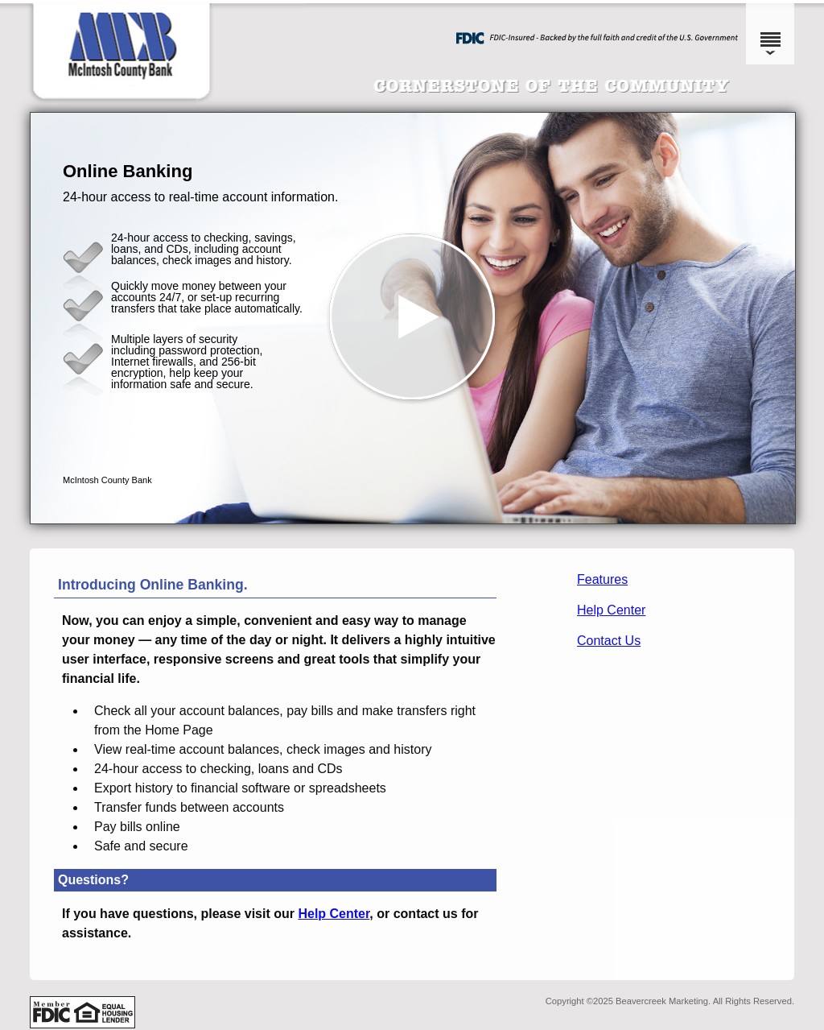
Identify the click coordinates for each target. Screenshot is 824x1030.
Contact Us (609, 640)
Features (602, 579)
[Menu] (770, 32)
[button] (413, 318)
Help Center (611, 610)
